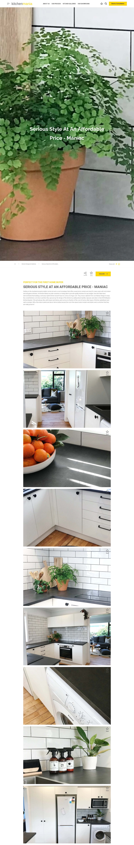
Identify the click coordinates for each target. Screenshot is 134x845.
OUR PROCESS (56, 4)
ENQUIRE (103, 274)
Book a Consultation (118, 3)
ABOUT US (46, 4)
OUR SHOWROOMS (84, 4)
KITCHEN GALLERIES (69, 4)
